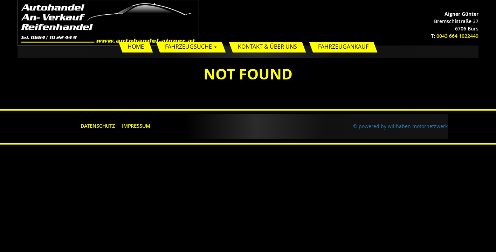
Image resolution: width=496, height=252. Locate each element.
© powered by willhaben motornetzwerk (400, 126)
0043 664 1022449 (457, 36)
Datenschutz (98, 125)
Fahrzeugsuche (191, 46)
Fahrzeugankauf (343, 46)
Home (136, 46)
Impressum (136, 125)
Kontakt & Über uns (267, 46)
